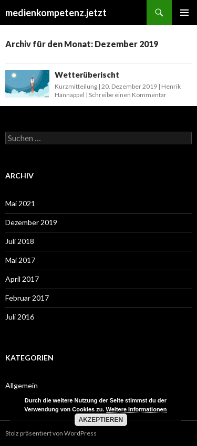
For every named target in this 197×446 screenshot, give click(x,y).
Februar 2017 (27, 297)
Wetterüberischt (87, 74)
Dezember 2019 (31, 222)
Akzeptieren (101, 419)
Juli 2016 (19, 316)
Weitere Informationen (136, 409)
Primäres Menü (184, 12)
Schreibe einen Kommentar (128, 95)
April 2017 (22, 278)
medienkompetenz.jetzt (56, 12)
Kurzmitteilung (76, 86)
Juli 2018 (19, 241)
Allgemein (21, 385)
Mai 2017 (20, 260)
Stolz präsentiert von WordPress (51, 433)
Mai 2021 (20, 203)
